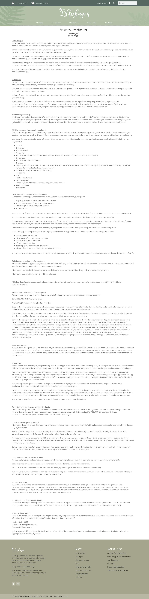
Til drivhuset (56, 23)
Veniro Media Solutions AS (58, 596)
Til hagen (39, 23)
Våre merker (91, 23)
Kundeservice (101, 3)
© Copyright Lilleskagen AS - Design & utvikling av (30, 596)
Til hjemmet (73, 23)
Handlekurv (109, 23)
